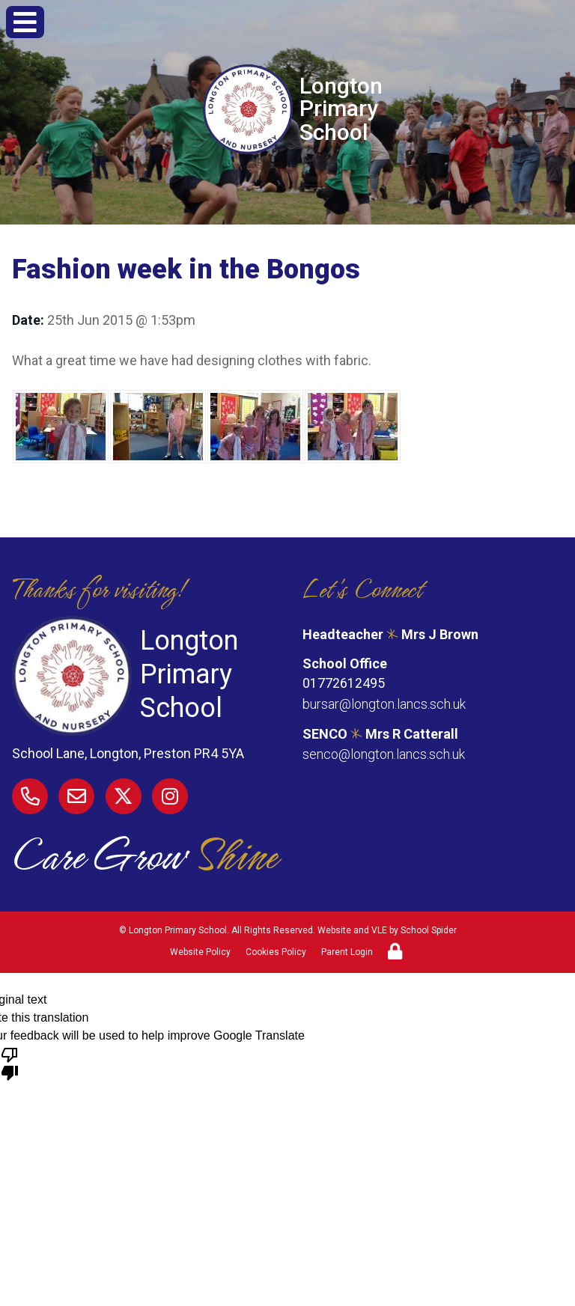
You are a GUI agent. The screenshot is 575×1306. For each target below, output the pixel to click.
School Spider (429, 930)
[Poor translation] (10, 1063)
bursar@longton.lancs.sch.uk (384, 704)
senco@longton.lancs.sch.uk (383, 753)
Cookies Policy (276, 952)
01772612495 (343, 684)
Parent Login (347, 952)
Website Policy (200, 952)
